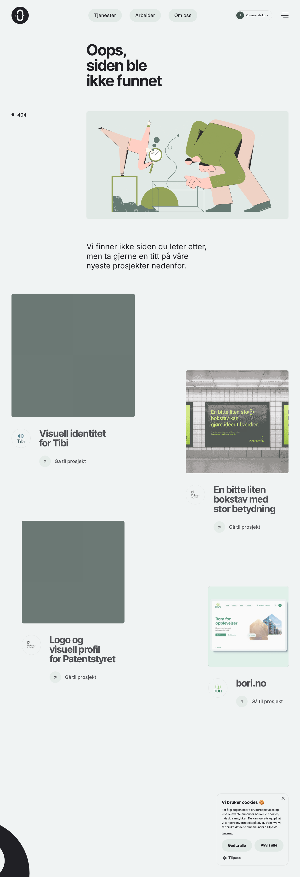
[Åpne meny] (284, 15)
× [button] (283, 798)
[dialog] (253, 829)
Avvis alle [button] (269, 845)
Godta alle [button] (237, 845)
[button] (252, 857)
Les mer (227, 833)
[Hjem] (20, 15)
